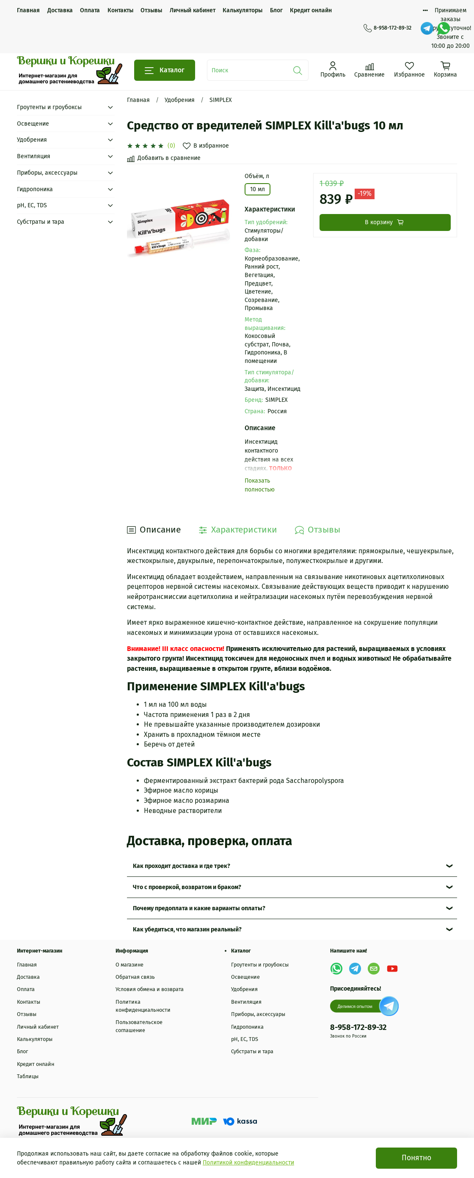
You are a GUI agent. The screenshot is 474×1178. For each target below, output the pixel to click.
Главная (28, 10)
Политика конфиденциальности (143, 1006)
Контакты (120, 10)
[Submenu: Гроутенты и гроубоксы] (110, 107)
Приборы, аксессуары (47, 172)
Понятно (416, 1157)
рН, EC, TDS (32, 205)
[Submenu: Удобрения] (110, 139)
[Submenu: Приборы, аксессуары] (110, 172)
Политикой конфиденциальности (248, 1162)
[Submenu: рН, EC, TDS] (110, 205)
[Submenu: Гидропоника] (110, 189)
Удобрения (180, 100)
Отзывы (151, 10)
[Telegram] (427, 28)
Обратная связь (135, 977)
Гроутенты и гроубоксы (49, 107)
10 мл (257, 189)
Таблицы (28, 1076)
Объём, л (257, 176)
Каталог (165, 70)
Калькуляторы (242, 10)
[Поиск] (298, 70)
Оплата (90, 10)
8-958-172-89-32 (387, 28)
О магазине (129, 964)
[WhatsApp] (443, 28)
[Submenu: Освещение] (110, 123)
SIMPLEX (220, 100)
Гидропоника (35, 189)
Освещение (33, 123)
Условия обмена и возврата (150, 989)
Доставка (60, 10)
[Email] (373, 968)
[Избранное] (409, 69)
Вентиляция (33, 156)
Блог (276, 10)
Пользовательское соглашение (139, 1026)
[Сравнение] (369, 69)
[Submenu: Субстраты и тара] (110, 221)
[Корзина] (445, 69)
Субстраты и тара (40, 221)
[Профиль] (332, 69)
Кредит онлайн (311, 10)
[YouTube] (392, 968)
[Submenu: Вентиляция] (110, 156)
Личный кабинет (192, 10)
